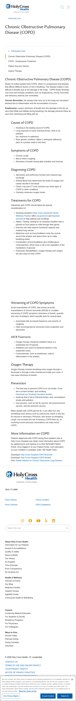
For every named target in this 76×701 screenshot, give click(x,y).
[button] (69, 6)
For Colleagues (11, 627)
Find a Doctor (11, 500)
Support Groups (12, 591)
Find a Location (42, 500)
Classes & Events (12, 581)
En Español (10, 562)
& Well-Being (27, 598)
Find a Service (11, 505)
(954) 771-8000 (11, 489)
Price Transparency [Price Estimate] (13, 569)
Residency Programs (14, 620)
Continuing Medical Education (18, 613)
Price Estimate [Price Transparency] (11, 565)
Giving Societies (12, 642)
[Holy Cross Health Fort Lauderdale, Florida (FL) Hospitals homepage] (17, 13)
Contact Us (11, 662)
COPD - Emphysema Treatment (22, 61)
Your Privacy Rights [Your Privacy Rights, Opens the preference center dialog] (11, 696)
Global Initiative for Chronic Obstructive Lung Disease (39, 460)
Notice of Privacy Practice (20, 672)
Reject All (64, 696)
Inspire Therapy (15, 71)
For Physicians (11, 623)
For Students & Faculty (15, 617)
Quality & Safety (12, 552)
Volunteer (9, 646)
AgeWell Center (12, 594)
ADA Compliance (43, 505)
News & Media (11, 555)
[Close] (72, 679)
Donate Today (11, 636)
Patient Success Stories (18, 66)
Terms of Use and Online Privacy (23, 665)
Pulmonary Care (18, 51)
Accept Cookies (48, 696)
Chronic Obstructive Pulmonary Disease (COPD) (29, 56)
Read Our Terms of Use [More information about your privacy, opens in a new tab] (27, 691)
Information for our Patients (17, 545)
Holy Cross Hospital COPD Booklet (36, 458)
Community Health (13, 598)
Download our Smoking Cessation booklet (34, 394)
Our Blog (9, 584)
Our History (10, 558)
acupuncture (42, 216)
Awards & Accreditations (15, 548)
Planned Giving (11, 639)
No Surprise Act (12, 572)
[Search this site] (38, 528)
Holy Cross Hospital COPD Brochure (37, 455)
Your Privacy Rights (16, 669)
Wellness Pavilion (12, 588)
